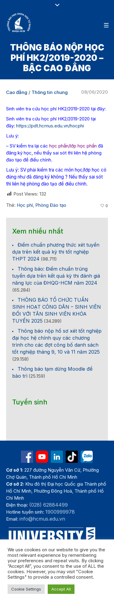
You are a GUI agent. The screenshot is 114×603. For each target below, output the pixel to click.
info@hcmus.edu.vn (42, 519)
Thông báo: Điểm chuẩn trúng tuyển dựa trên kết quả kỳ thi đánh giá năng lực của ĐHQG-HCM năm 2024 (56, 276)
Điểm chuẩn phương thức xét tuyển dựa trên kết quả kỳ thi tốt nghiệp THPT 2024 (55, 252)
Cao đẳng (16, 92)
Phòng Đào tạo (50, 205)
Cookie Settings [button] (26, 589)
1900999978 (60, 512)
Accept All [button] (61, 589)
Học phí (25, 205)
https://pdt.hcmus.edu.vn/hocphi (50, 126)
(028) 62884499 (48, 505)
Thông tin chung (50, 92)
